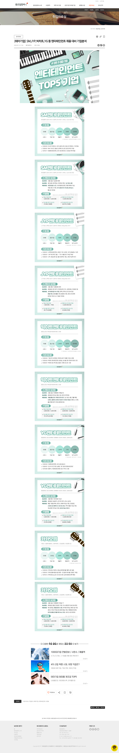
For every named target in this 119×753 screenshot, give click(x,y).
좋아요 (51, 692)
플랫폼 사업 (39, 732)
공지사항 (102, 1)
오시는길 (16, 732)
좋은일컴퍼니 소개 (18, 730)
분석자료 (18, 36)
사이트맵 (16, 739)
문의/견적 (39, 736)
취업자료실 (39, 734)
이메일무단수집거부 (18, 738)
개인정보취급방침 (17, 736)
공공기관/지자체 (40, 730)
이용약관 (16, 734)
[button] (92, 707)
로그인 (97, 1)
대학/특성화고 (40, 729)
